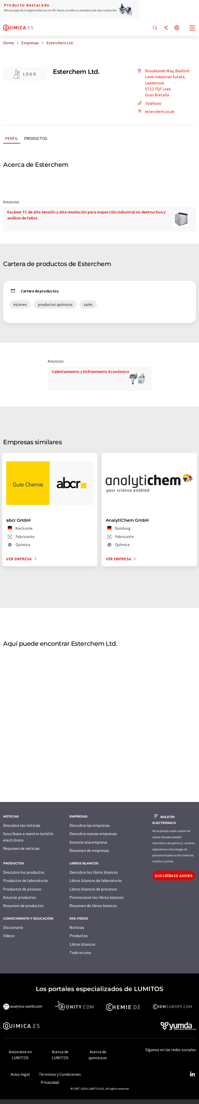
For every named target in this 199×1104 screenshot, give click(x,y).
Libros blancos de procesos (93, 889)
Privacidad (50, 1082)
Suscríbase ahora (174, 875)
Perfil (11, 138)
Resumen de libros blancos (93, 905)
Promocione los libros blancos (96, 897)
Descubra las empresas (89, 825)
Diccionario (13, 927)
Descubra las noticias (21, 825)
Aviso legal (20, 1074)
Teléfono (148, 103)
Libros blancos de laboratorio (95, 880)
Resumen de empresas (89, 850)
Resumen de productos (23, 905)
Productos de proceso (22, 889)
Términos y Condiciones (60, 1074)
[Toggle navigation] (192, 28)
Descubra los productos (24, 872)
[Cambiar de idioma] (176, 28)
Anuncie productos (19, 897)
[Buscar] (155, 28)
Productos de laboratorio (25, 880)
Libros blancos (82, 944)
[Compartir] (165, 28)
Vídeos (9, 935)
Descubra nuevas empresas (93, 833)
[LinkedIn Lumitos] (192, 1074)
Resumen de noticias (21, 848)
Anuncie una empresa (88, 842)
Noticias (76, 927)
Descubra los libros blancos (93, 872)
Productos (35, 138)
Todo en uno (80, 952)
